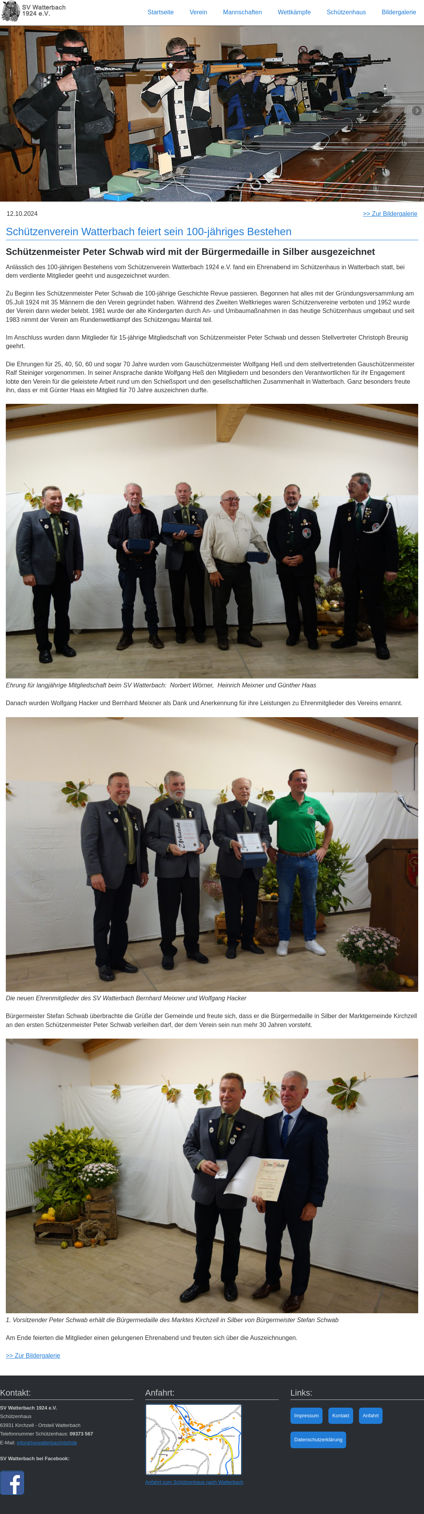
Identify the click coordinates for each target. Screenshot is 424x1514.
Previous (8, 111)
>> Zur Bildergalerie (390, 213)
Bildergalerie (399, 12)
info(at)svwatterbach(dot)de (47, 1443)
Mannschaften (242, 12)
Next (416, 111)
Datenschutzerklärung (318, 1439)
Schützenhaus (346, 12)
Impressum (306, 1415)
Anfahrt (371, 1415)
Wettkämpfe (294, 12)
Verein (198, 12)
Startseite (161, 12)
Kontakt (340, 1415)
